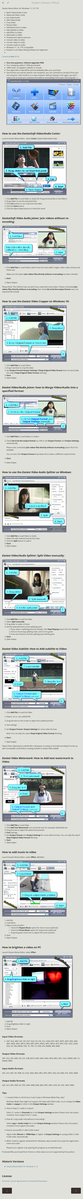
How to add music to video (19, 852)
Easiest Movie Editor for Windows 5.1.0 (22, 1166)
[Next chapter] (76, 1191)
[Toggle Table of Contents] (3, 2)
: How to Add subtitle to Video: (34, 648)
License (7, 1176)
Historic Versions (13, 1161)
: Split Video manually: (33, 555)
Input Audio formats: (12, 1068)
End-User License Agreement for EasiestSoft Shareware (24, 1181)
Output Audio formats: (13, 1080)
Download (6, 56)
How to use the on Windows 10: (35, 301)
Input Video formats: (12, 1036)
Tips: (4, 1092)
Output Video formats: (13, 1053)
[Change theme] (8, 2)
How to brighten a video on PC (21, 947)
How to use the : (31, 133)
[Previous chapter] (7, 1191)
